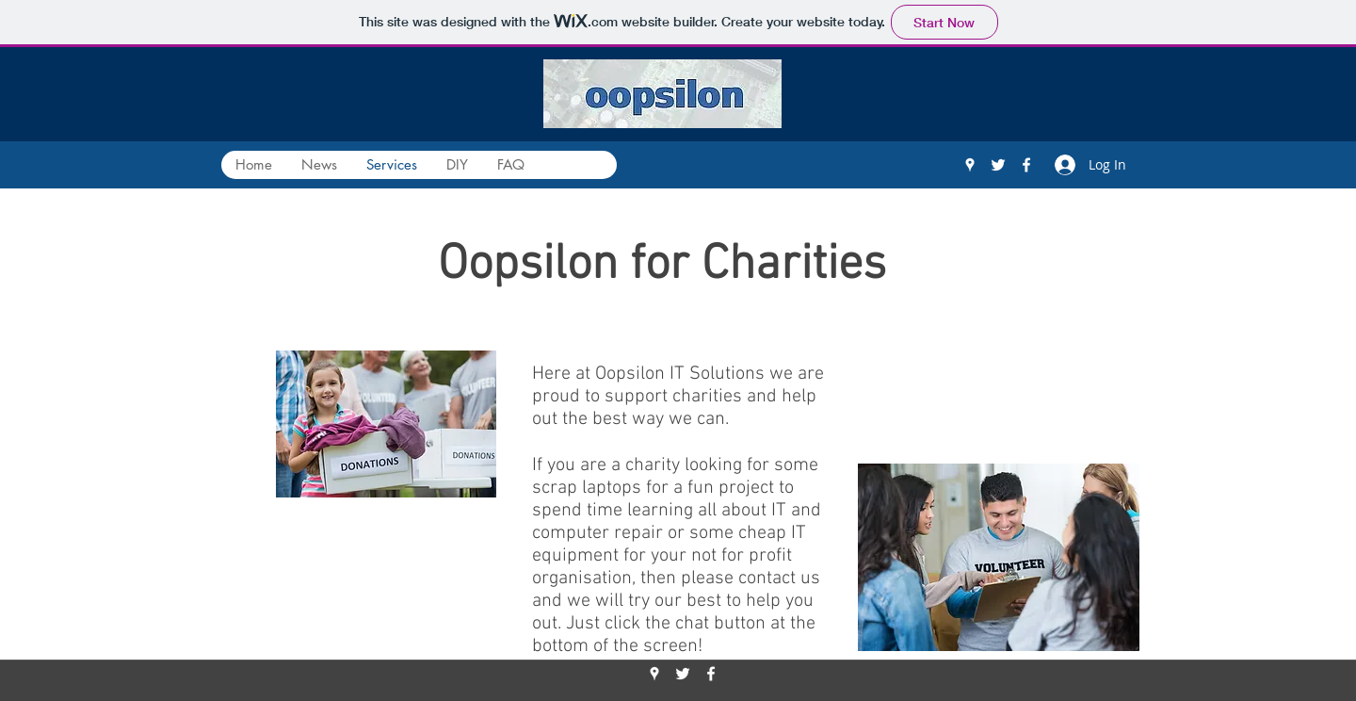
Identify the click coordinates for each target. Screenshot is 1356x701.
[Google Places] (969, 164)
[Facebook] (1026, 164)
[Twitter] (998, 164)
